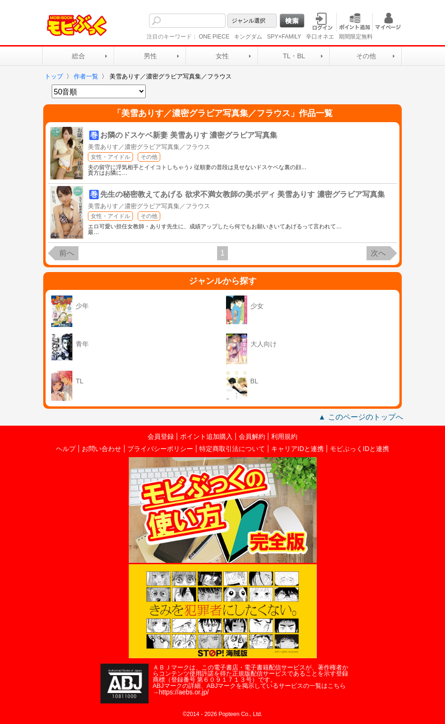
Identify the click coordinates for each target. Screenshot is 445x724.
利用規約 (284, 436)
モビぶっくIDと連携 (359, 448)
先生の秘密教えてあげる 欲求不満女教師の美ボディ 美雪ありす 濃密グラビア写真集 (242, 194)
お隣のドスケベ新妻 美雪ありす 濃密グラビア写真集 (188, 135)
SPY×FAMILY (284, 36)
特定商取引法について (232, 448)
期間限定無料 (356, 36)
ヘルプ (66, 448)
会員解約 (252, 436)
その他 (366, 56)
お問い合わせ (101, 448)
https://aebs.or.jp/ (184, 692)
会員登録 (161, 436)
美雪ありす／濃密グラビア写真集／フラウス (149, 146)
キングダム (248, 36)
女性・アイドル (110, 157)
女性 (222, 56)
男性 (150, 56)
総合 (78, 56)
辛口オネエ (320, 36)
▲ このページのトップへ (360, 417)
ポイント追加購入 (206, 436)
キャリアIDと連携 (297, 448)
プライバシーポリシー (160, 448)
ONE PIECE (214, 36)
